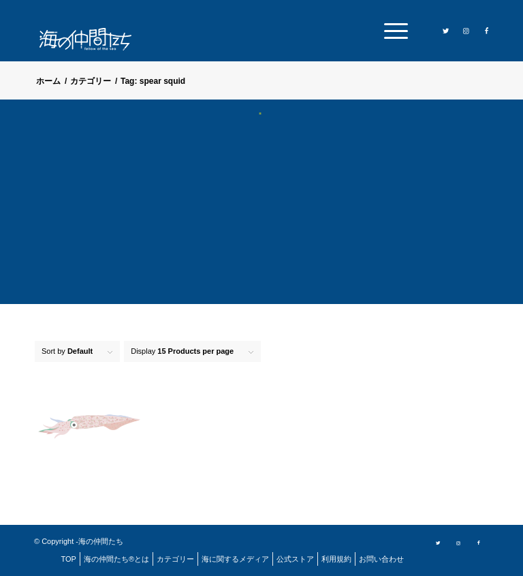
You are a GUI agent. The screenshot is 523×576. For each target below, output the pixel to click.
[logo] (90, 39)
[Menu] (392, 30)
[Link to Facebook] (487, 30)
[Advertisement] (261, 218)
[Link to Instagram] (466, 30)
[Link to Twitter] (446, 30)
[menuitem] (392, 30)
